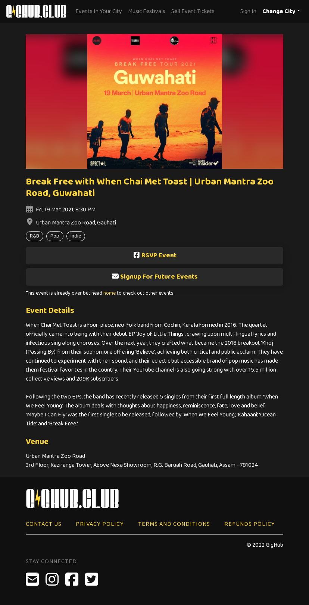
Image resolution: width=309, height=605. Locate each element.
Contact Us (44, 524)
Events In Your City (98, 11)
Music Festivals (146, 11)
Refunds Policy (249, 524)
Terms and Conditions (174, 524)
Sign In (248, 11)
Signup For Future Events (154, 277)
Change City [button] (279, 11)
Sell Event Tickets (193, 11)
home (109, 293)
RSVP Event (155, 255)
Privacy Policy (100, 524)
